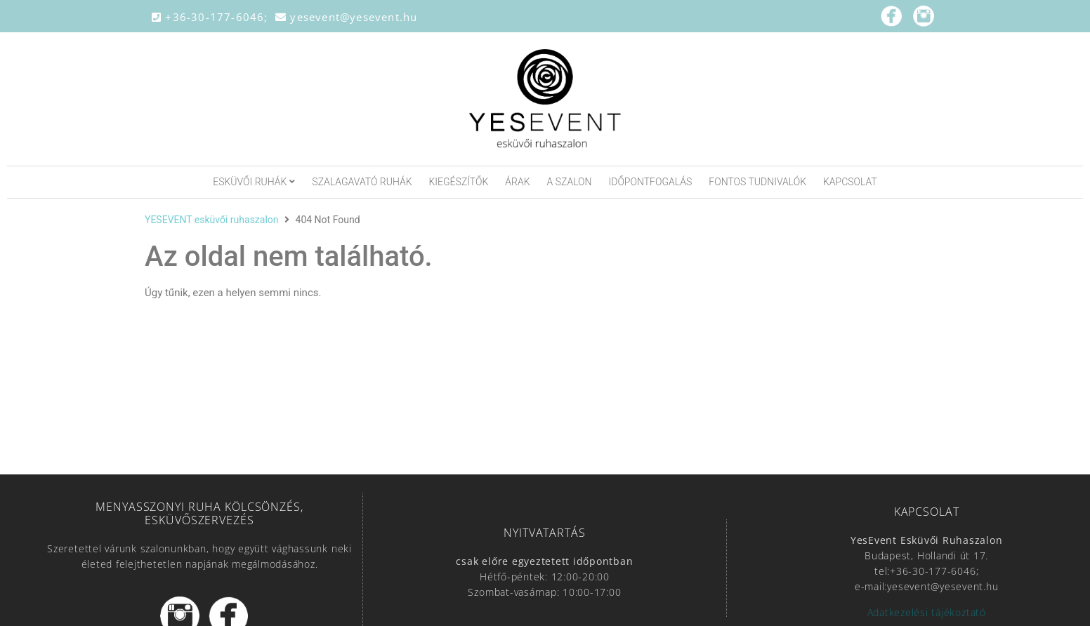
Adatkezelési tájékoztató (926, 612)
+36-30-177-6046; (213, 17)
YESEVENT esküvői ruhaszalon (212, 219)
